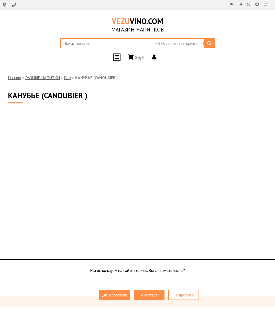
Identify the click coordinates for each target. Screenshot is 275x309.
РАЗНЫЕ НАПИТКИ (42, 77)
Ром (67, 77)
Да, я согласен (114, 294)
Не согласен (149, 294)
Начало (14, 77)
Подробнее (183, 294)
